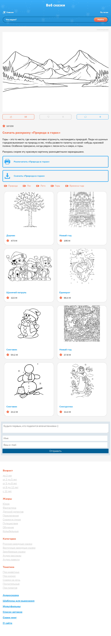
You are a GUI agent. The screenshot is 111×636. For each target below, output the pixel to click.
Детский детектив (13, 511)
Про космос (9, 576)
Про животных (11, 572)
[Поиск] (55, 19)
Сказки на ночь (11, 580)
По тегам (104, 12)
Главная (9, 12)
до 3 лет (7, 475)
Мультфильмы (11, 606)
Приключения (11, 515)
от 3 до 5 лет (10, 479)
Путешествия (10, 523)
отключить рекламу (103, 30)
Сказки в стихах (12, 519)
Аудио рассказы (12, 555)
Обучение (8, 527)
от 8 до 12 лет (10, 487)
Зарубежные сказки (14, 551)
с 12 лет (7, 491)
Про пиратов (10, 587)
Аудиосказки (11, 595)
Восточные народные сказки (19, 547)
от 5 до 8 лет (10, 483)
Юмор (6, 504)
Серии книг (10, 617)
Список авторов (12, 612)
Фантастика (9, 507)
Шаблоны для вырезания (18, 600)
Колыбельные (10, 531)
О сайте (7, 623)
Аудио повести (11, 559)
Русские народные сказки (17, 543)
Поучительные (11, 583)
